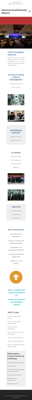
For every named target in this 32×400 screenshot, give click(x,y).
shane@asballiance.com (17, 4)
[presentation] (3, 36)
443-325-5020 (17, 2)
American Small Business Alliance (14, 11)
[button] (29, 11)
